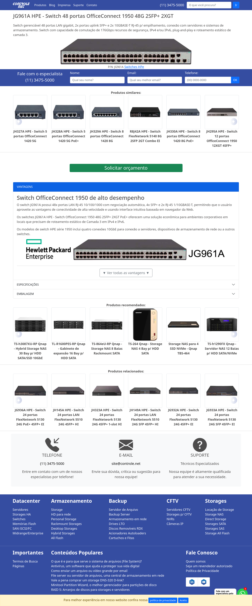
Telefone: (191, 73)
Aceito (183, 600)
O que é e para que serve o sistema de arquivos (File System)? (96, 561)
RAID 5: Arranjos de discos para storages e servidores (90, 589)
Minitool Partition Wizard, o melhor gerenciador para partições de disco (104, 585)
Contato (91, 5)
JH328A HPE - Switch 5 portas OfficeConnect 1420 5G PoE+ (68, 136)
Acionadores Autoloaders (127, 533)
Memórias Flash (24, 524)
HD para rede (61, 514)
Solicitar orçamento (126, 168)
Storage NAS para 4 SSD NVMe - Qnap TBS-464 (184, 348)
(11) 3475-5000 (172, 5)
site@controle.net (125, 463)
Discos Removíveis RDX (126, 528)
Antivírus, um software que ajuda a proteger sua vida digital (95, 566)
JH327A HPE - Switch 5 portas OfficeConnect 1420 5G (30, 136)
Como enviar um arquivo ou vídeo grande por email (89, 571)
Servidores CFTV (178, 509)
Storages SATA (215, 524)
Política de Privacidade (202, 571)
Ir (236, 5)
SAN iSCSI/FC (22, 528)
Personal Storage (63, 519)
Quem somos (196, 561)
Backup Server (119, 514)
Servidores (20, 509)
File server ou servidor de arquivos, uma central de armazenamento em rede (107, 575)
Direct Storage (215, 519)
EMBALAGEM (25, 294)
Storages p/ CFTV (179, 514)
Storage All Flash (217, 533)
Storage (57, 509)
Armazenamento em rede (128, 519)
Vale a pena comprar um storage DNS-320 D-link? (87, 580)
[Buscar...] (209, 5)
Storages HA (22, 514)
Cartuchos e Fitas (121, 538)
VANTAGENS (25, 187)
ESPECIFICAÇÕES (28, 284)
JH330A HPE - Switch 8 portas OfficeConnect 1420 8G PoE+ (183, 136)
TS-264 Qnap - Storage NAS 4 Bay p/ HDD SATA (145, 348)
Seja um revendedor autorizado (209, 566)
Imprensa (64, 5)
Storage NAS (214, 514)
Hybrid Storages (63, 533)
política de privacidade (163, 600)
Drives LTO (117, 524)
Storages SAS (214, 528)
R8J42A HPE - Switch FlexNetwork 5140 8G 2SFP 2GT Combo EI (145, 136)
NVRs (170, 519)
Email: (131, 73)
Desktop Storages (64, 528)
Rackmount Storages (66, 524)
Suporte (78, 5)
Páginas (18, 566)
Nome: (75, 73)
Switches (19, 519)
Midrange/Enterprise (28, 533)
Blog (52, 5)
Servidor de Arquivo (123, 509)
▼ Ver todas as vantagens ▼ (126, 272)
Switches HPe (134, 67)
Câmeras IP (175, 524)
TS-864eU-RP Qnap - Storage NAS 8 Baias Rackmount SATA (106, 348)
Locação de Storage (219, 509)
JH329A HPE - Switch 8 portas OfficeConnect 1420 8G (107, 136)
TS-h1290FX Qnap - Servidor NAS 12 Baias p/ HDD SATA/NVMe (222, 348)
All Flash (57, 538)
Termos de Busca (25, 561)
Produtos (40, 5)
